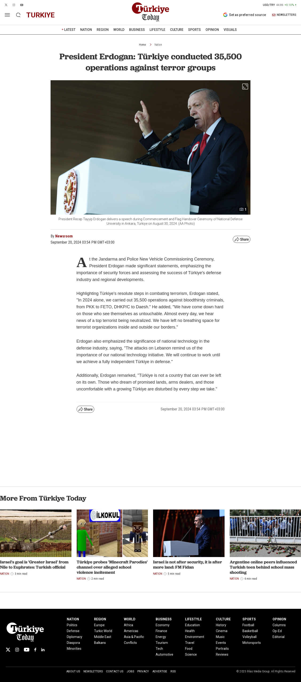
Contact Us (114, 671)
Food (188, 648)
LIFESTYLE (157, 29)
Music (220, 637)
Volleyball (249, 637)
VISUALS (230, 29)
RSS (173, 671)
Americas (131, 631)
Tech (159, 648)
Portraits (222, 648)
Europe (99, 625)
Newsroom (64, 236)
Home (142, 44)
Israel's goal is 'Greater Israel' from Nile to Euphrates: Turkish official (34, 564)
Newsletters (93, 671)
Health (190, 631)
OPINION (212, 29)
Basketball (250, 631)
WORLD (118, 29)
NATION (86, 29)
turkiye (40, 15)
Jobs (130, 671)
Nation (158, 44)
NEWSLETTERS (284, 15)
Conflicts (130, 643)
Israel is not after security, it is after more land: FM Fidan (187, 564)
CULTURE (176, 29)
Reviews (222, 654)
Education (192, 625)
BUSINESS (137, 29)
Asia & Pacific (134, 637)
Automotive (164, 654)
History (221, 625)
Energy (161, 637)
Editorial (279, 637)
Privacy (143, 671)
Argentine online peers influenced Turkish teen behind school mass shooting (263, 567)
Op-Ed (277, 631)
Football (248, 625)
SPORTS (194, 29)
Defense (73, 631)
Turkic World (103, 631)
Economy (163, 625)
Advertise (159, 671)
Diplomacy (74, 637)
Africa (128, 625)
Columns (279, 625)
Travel (189, 643)
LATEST (69, 29)
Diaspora (73, 643)
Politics (72, 625)
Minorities (74, 648)
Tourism (162, 643)
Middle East (102, 637)
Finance (161, 631)
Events (221, 643)
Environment (194, 637)
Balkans (100, 643)
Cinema (221, 631)
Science (191, 654)
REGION (103, 29)
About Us (73, 671)
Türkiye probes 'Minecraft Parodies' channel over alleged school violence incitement (112, 567)
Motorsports (251, 643)
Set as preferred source (244, 14)
